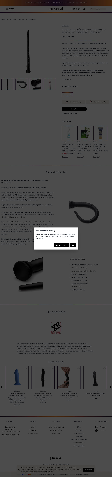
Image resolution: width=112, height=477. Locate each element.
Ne (73, 245)
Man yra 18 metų (61, 245)
